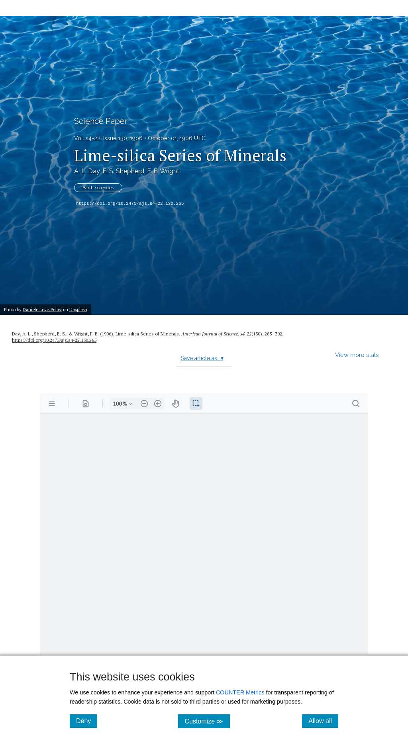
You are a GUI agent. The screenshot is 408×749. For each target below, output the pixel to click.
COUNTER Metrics (240, 692)
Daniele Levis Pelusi (42, 309)
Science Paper (101, 121)
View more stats (357, 354)
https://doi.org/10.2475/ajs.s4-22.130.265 (130, 203)
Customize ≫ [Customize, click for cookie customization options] (207, 721)
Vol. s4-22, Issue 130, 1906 (108, 138)
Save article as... (202, 358)
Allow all (323, 720)
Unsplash (78, 309)
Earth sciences (98, 187)
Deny (86, 720)
